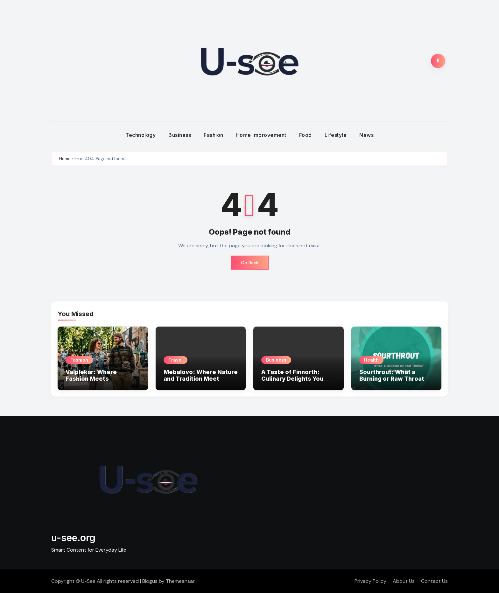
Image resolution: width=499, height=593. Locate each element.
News (366, 135)
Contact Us (434, 581)
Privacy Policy (370, 581)
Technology (140, 135)
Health (371, 360)
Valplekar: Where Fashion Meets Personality (91, 379)
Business (179, 135)
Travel (175, 360)
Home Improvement (261, 135)
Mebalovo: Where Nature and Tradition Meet (201, 375)
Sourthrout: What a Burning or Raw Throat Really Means (391, 379)
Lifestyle (336, 135)
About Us (404, 581)
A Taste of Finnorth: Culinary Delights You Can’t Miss (292, 379)
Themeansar (180, 581)
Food (305, 135)
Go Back (249, 262)
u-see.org (73, 537)
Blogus (150, 581)
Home (65, 158)
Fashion (213, 135)
